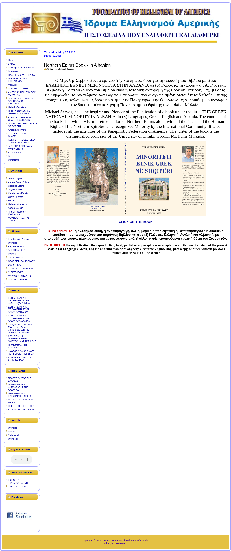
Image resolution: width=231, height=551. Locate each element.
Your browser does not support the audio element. (21, 459)
